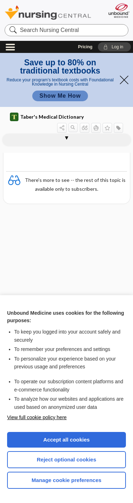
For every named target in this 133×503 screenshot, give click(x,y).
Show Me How (60, 96)
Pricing (85, 46)
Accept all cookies (66, 440)
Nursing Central (48, 12)
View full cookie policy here (37, 417)
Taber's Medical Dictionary (47, 117)
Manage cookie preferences (66, 480)
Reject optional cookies (66, 459)
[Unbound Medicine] (118, 10)
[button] (114, 47)
